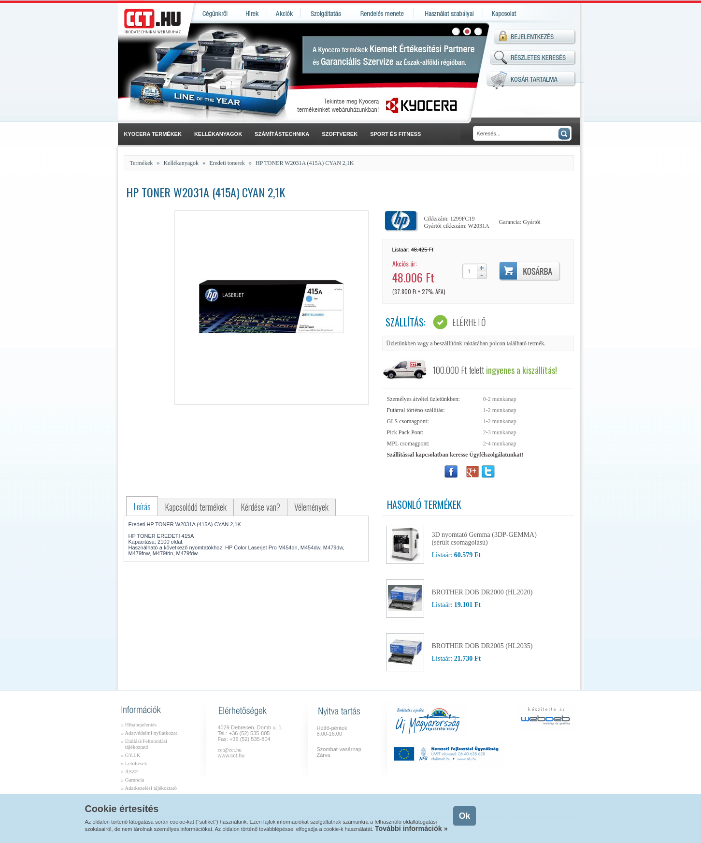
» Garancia (132, 780)
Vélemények (311, 507)
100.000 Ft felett (495, 370)
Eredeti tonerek (227, 163)
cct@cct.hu (230, 750)
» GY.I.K (131, 755)
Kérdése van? (260, 507)
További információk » (411, 828)
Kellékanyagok (181, 163)
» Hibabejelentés (139, 724)
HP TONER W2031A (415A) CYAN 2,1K (305, 163)
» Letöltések (134, 763)
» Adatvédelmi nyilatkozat (149, 733)
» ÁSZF (129, 771)
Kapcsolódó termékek (196, 507)
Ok (464, 816)
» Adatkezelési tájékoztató (149, 788)
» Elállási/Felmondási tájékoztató (144, 744)
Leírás (142, 506)
